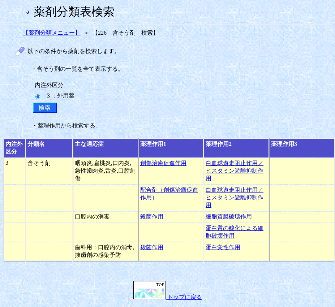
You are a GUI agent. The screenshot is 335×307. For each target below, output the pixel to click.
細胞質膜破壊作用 (229, 216)
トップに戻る (167, 297)
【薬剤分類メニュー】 (52, 33)
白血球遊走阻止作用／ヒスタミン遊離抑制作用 (234, 170)
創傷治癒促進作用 (163, 163)
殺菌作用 (151, 216)
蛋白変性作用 (223, 247)
